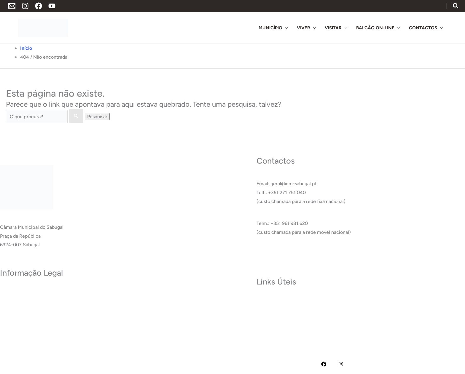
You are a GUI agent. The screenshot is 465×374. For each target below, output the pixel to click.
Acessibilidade (15, 318)
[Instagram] (25, 6)
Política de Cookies (20, 309)
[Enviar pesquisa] (76, 116)
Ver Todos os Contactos (282, 254)
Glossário (266, 327)
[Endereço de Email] (12, 6)
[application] (285, 28)
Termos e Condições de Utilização (36, 300)
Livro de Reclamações (23, 335)
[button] (456, 6)
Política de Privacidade (24, 291)
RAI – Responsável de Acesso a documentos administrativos (63, 327)
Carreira (265, 318)
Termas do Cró (272, 309)
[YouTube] (52, 6)
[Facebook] (38, 6)
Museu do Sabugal (276, 300)
